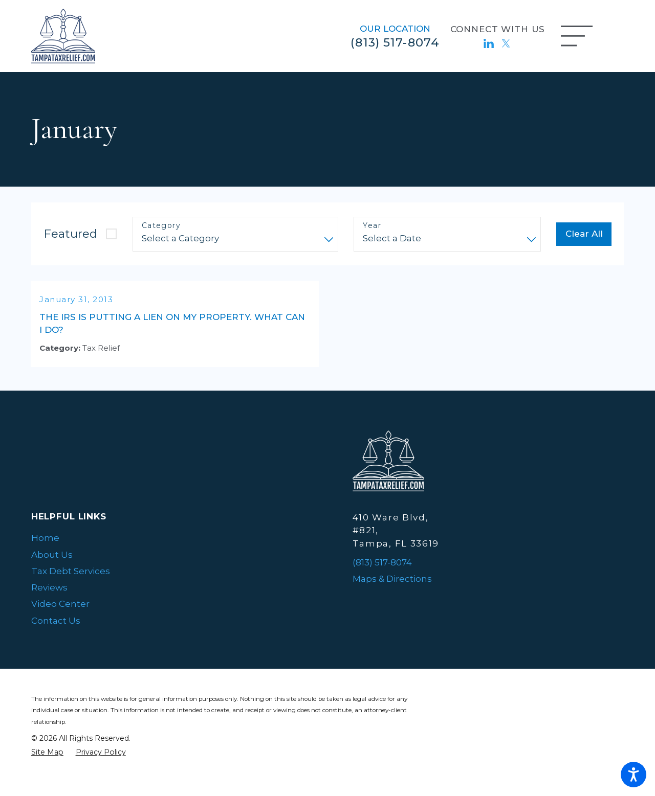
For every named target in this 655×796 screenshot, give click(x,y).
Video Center (60, 616)
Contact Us (55, 633)
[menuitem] (167, 550)
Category (161, 225)
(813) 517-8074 (395, 43)
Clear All (584, 234)
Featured (70, 233)
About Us (52, 567)
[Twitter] (506, 43)
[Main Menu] (577, 36)
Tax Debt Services (70, 584)
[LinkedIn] (489, 43)
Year (372, 225)
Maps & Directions (392, 591)
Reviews (49, 600)
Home (45, 550)
